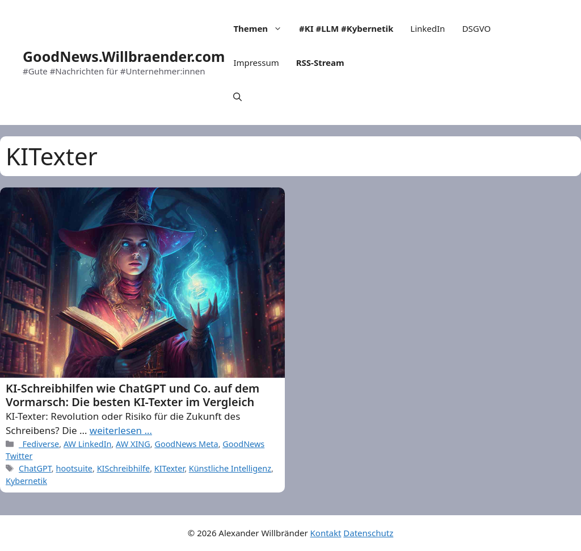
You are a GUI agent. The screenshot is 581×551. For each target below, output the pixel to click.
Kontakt (326, 533)
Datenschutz (368, 533)
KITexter (169, 468)
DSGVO (476, 28)
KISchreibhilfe (123, 468)
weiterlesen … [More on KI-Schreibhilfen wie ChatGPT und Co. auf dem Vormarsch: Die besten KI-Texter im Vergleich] (121, 430)
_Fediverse (39, 444)
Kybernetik (26, 480)
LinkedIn (427, 28)
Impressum (256, 62)
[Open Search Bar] (237, 97)
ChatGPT (35, 468)
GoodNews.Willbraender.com (124, 56)
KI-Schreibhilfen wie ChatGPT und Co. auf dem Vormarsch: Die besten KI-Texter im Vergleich (132, 395)
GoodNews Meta (186, 444)
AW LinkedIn (88, 444)
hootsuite (74, 468)
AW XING (133, 444)
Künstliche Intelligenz (230, 468)
